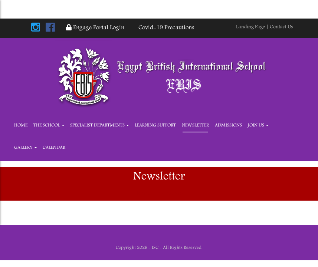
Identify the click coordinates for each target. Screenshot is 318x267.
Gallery (25, 148)
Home (20, 125)
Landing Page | (253, 27)
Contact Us (281, 27)
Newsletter (195, 125)
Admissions (228, 125)
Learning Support (155, 125)
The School (48, 125)
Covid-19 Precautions (164, 28)
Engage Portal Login (95, 28)
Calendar (54, 148)
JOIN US (258, 125)
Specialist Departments (99, 125)
